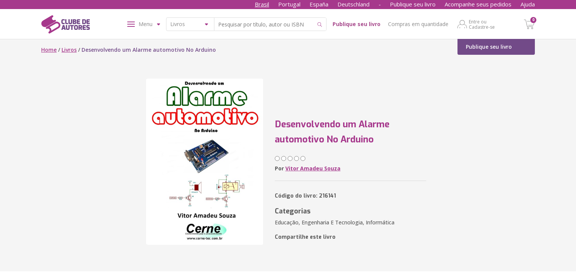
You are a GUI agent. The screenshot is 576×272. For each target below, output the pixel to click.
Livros (69, 49)
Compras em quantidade (418, 24)
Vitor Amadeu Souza (312, 168)
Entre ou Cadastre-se (482, 24)
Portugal (289, 4)
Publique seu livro (413, 4)
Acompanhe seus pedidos (478, 4)
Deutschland (353, 4)
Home (49, 49)
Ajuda (528, 4)
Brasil (262, 4)
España (319, 4)
